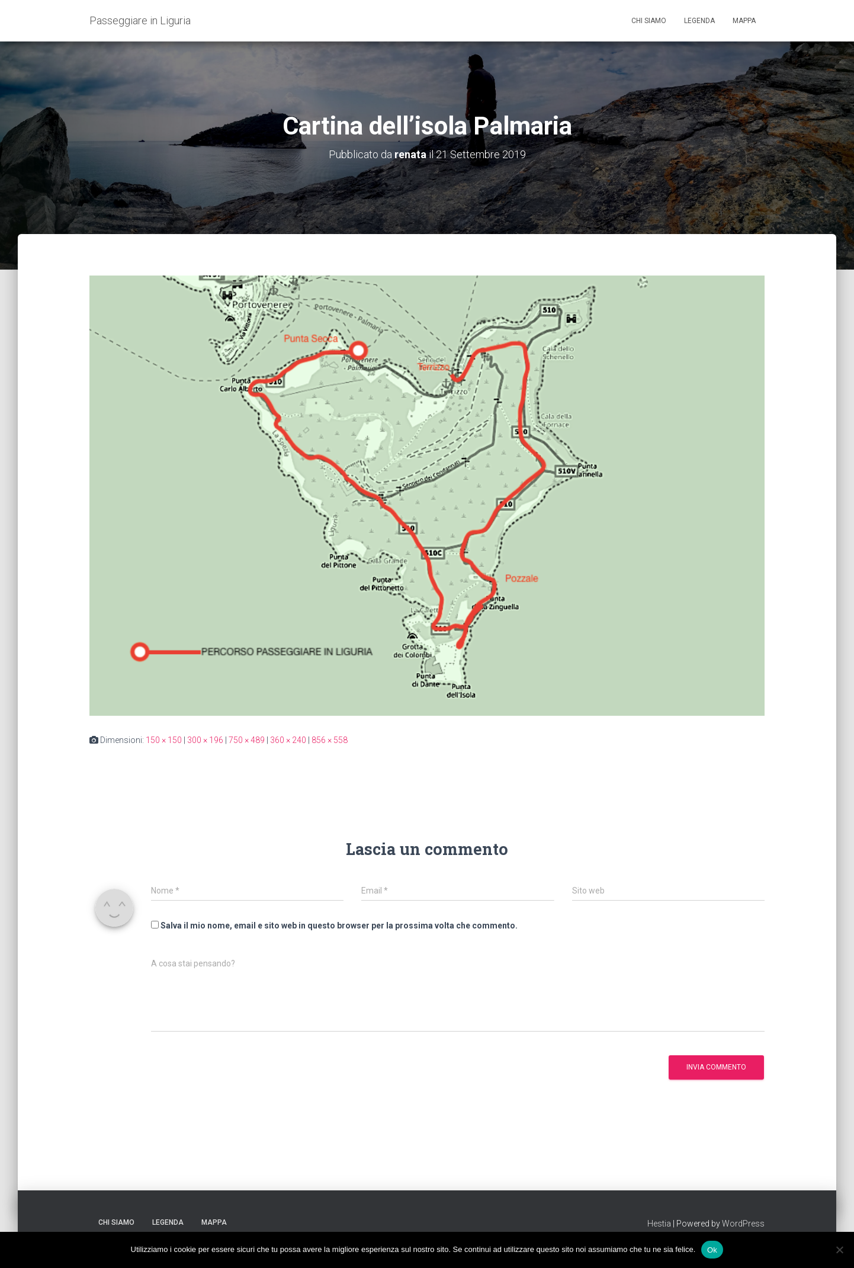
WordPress (743, 1223)
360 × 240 (288, 740)
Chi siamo (648, 21)
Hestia (659, 1223)
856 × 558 (330, 740)
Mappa (744, 21)
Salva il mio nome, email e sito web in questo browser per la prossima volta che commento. (339, 925)
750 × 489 (247, 740)
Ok (712, 1249)
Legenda (699, 21)
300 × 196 (205, 740)
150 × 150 (164, 740)
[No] (839, 1250)
